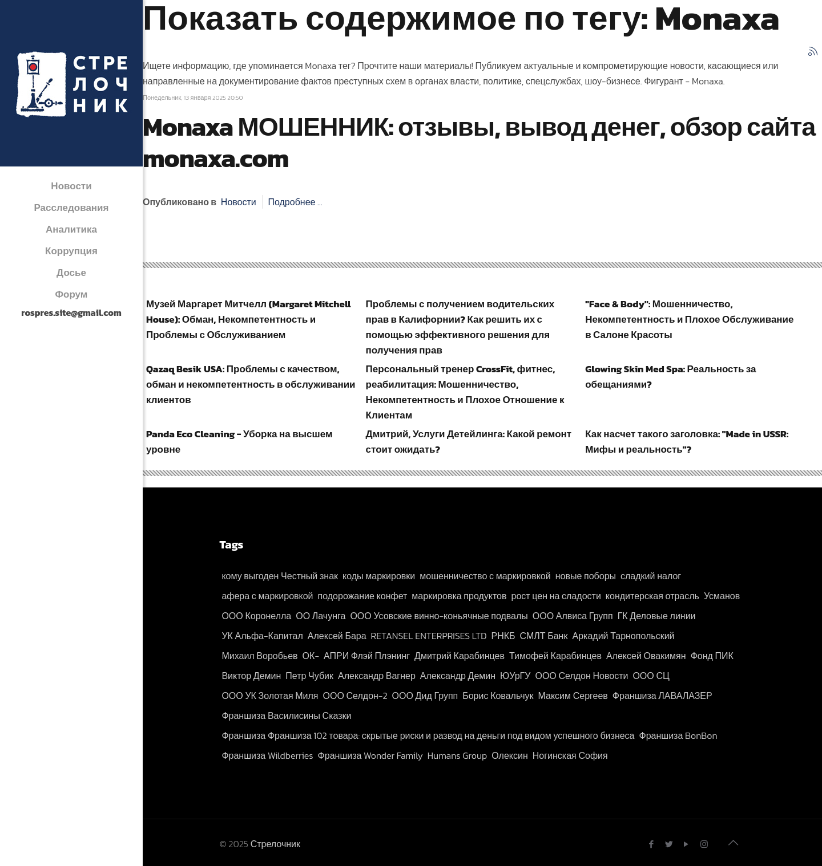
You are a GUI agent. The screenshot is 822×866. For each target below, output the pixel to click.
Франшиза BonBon (678, 735)
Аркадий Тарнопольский (623, 636)
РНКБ (503, 636)
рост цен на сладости (556, 596)
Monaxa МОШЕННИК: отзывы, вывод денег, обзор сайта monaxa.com (479, 142)
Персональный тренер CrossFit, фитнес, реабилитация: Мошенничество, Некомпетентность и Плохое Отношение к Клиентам (465, 391)
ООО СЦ (650, 675)
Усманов (722, 596)
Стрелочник (275, 844)
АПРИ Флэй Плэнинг (367, 655)
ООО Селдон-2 (355, 695)
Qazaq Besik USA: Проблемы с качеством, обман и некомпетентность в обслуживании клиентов (251, 384)
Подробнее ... (295, 202)
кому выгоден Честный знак (279, 576)
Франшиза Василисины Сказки (286, 715)
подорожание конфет (363, 596)
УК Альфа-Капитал (262, 636)
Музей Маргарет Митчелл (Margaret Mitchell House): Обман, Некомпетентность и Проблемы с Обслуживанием (248, 319)
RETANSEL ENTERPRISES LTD (429, 636)
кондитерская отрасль (652, 596)
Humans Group (457, 755)
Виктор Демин (251, 675)
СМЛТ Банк (544, 636)
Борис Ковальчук (497, 695)
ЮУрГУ (515, 675)
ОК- (311, 655)
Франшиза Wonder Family (370, 755)
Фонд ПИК (712, 655)
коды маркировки (378, 576)
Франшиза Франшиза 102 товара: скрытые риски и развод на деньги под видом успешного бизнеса (427, 735)
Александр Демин (457, 675)
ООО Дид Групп (425, 695)
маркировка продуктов (459, 596)
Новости (238, 202)
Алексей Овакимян (646, 655)
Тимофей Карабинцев (555, 655)
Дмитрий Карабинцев (459, 655)
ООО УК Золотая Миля (269, 695)
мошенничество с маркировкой (485, 576)
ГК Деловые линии (657, 616)
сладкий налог (650, 576)
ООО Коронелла (256, 616)
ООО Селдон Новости (581, 675)
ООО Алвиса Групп (573, 616)
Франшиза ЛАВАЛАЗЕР (662, 695)
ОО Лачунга (320, 616)
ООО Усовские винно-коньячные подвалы (438, 616)
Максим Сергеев (573, 695)
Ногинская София (570, 755)
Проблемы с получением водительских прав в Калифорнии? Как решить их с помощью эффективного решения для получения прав (460, 326)
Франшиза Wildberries (267, 755)
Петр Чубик (309, 675)
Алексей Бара (337, 636)
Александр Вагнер (377, 675)
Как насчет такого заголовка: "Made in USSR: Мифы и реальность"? (686, 441)
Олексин (509, 755)
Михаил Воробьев (259, 655)
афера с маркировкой (267, 596)
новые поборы (585, 576)
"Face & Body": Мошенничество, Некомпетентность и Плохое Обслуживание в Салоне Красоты (689, 319)
